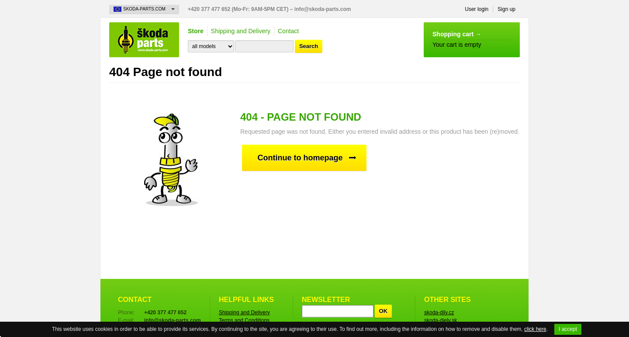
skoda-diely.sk (440, 320)
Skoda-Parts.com (144, 39)
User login (476, 9)
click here (535, 329)
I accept (568, 329)
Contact (288, 31)
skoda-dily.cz (439, 312)
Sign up (506, 9)
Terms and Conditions (244, 320)
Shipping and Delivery (240, 31)
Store (196, 31)
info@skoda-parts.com (322, 9)
